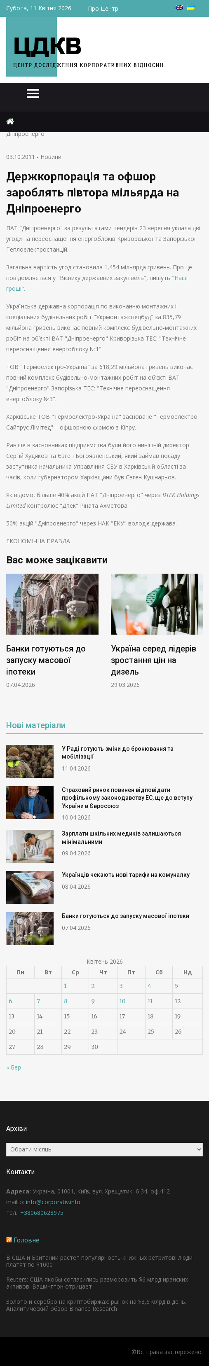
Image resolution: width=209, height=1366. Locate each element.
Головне (27, 1240)
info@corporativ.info (53, 1202)
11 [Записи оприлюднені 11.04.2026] (150, 1001)
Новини (50, 157)
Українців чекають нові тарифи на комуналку (126, 874)
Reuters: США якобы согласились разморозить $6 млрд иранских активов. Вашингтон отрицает (97, 1282)
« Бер (13, 1067)
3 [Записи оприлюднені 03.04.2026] (121, 986)
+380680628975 (41, 1213)
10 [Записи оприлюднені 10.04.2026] (123, 1001)
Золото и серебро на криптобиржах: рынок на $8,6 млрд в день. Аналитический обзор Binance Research (96, 1305)
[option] (52, 631)
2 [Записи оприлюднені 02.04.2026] (92, 986)
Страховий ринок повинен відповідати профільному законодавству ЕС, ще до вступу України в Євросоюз (127, 798)
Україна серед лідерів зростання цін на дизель (153, 659)
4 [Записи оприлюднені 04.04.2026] (149, 986)
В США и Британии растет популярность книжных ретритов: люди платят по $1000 (99, 1261)
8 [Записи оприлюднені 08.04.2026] (65, 1001)
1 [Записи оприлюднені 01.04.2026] (65, 986)
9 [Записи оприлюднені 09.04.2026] (92, 1001)
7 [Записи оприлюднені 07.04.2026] (38, 1001)
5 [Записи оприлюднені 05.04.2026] (176, 986)
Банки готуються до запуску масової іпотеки (46, 659)
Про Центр (103, 8)
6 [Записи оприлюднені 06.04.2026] (10, 1001)
